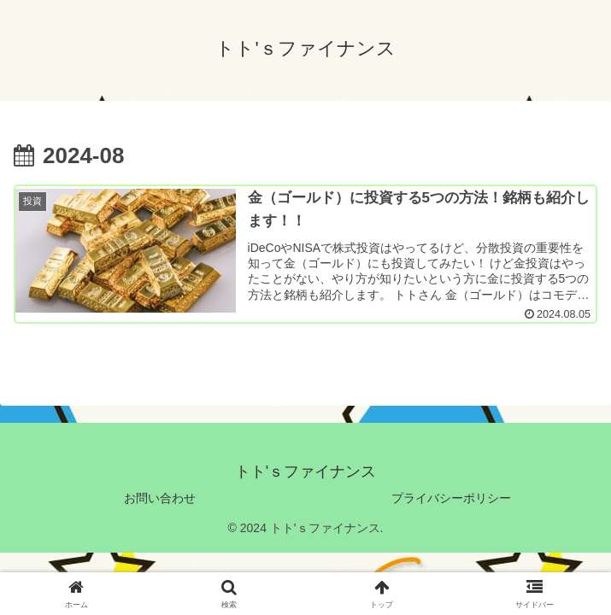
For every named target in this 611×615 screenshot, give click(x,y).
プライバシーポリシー (451, 498)
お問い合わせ (160, 498)
